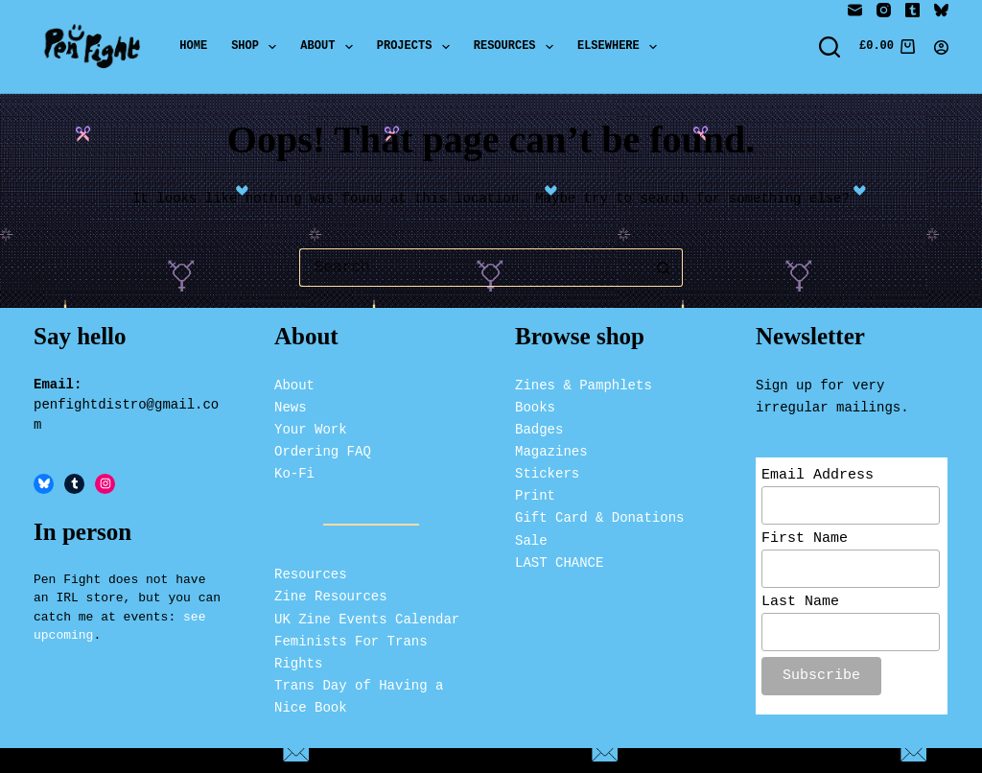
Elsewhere (621, 47)
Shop (257, 47)
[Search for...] (471, 267)
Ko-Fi (294, 471)
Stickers (547, 471)
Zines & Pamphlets (583, 382)
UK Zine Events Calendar (366, 616)
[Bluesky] (941, 10)
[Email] (855, 10)
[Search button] (663, 267)
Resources (517, 47)
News (290, 404)
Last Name (800, 605)
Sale (531, 537)
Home (193, 46)
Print (535, 493)
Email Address (817, 473)
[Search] (829, 47)
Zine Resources (330, 594)
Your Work (310, 427)
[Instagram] (884, 10)
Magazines (551, 449)
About (330, 47)
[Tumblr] (912, 10)
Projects (417, 47)
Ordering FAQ (322, 449)
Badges (539, 427)
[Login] (941, 47)
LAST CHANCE (559, 559)
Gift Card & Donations (599, 515)
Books (535, 404)
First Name (804, 539)
